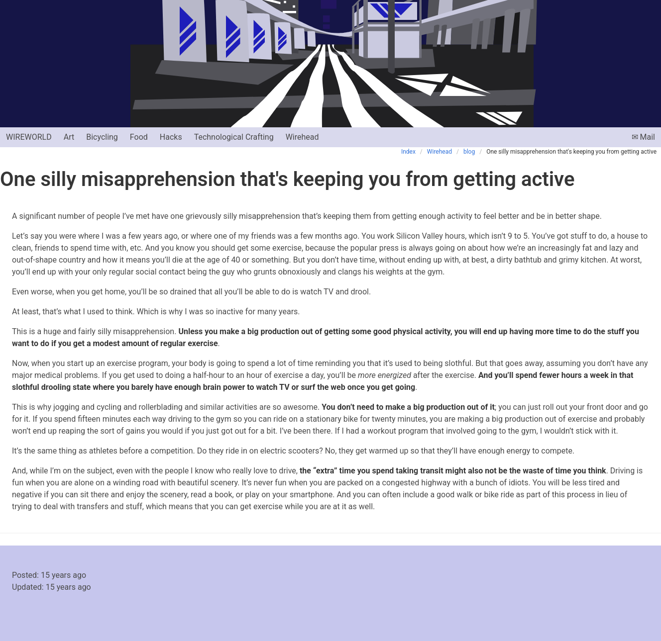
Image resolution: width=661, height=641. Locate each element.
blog (469, 151)
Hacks (171, 137)
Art (69, 137)
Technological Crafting (234, 137)
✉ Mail (643, 137)
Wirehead (302, 137)
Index (408, 151)
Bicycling (102, 137)
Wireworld (29, 137)
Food (139, 137)
